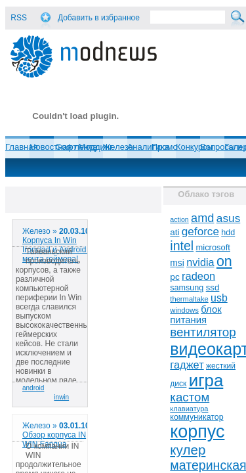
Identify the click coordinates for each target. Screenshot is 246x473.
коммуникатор (196, 417)
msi (177, 263)
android (33, 388)
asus (228, 218)
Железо (118, 147)
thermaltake (189, 299)
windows (184, 310)
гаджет (186, 365)
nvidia (200, 262)
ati (174, 232)
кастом (189, 397)
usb (219, 298)
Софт (66, 147)
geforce (200, 231)
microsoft (213, 247)
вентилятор (203, 332)
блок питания (195, 314)
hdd (228, 232)
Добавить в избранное (99, 17)
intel (182, 245)
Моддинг (95, 147)
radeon (198, 276)
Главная (21, 147)
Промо (165, 147)
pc (174, 277)
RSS (18, 17)
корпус (197, 431)
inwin (61, 397)
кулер (187, 449)
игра (206, 380)
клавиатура (189, 409)
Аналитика (148, 147)
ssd (213, 287)
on (224, 261)
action (179, 219)
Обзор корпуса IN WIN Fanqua (54, 439)
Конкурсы (194, 147)
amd (202, 218)
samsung (186, 287)
